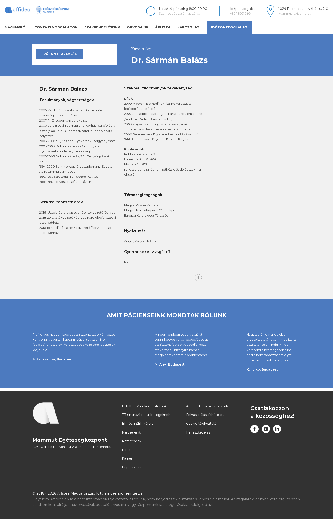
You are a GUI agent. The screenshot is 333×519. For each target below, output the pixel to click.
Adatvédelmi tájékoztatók (207, 406)
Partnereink (131, 432)
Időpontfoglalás (229, 27)
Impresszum (132, 467)
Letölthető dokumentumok (144, 406)
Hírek (126, 450)
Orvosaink (137, 27)
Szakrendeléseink (102, 27)
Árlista (162, 27)
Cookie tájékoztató (201, 423)
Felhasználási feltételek (205, 415)
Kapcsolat (188, 27)
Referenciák (131, 441)
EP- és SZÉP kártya (138, 423)
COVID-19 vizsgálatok (55, 27)
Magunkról (16, 27)
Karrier (127, 458)
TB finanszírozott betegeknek (146, 415)
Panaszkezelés (198, 432)
